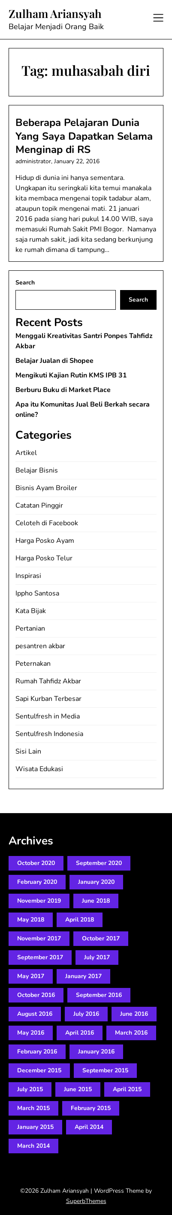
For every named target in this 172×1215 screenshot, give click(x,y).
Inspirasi (28, 576)
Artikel (26, 453)
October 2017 (101, 938)
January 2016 (96, 1051)
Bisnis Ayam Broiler (46, 488)
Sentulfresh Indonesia (49, 734)
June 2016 (134, 1014)
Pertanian (30, 628)
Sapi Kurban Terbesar (48, 698)
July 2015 (30, 1089)
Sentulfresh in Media (47, 716)
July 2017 (97, 957)
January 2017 (83, 976)
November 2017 (39, 938)
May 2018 (30, 920)
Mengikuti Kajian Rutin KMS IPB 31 (71, 375)
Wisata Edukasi (39, 769)
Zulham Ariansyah (55, 13)
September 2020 (99, 863)
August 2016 (34, 1014)
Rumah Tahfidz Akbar (48, 681)
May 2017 (30, 976)
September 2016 (99, 995)
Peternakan (33, 663)
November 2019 (39, 901)
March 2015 (33, 1108)
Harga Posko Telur (43, 558)
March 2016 (131, 1033)
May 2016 (30, 1033)
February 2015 (91, 1108)
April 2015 (127, 1089)
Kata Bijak (30, 611)
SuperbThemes (86, 1201)
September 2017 (40, 957)
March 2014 (33, 1146)
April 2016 (79, 1033)
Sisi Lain (28, 751)
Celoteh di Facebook (46, 523)
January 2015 (35, 1127)
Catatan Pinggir (39, 505)
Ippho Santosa (37, 593)
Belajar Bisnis (36, 470)
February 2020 (37, 882)
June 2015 (78, 1089)
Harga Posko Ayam (44, 540)
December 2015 (39, 1070)
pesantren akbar (40, 646)
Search (25, 282)
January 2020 (96, 882)
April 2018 (79, 920)
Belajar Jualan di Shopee (54, 360)
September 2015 (105, 1070)
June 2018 (96, 901)
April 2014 (89, 1127)
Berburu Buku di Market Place (63, 390)
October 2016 (36, 995)
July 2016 (86, 1014)
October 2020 (36, 863)
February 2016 (37, 1051)
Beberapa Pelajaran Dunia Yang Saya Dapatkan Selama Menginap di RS (84, 136)
